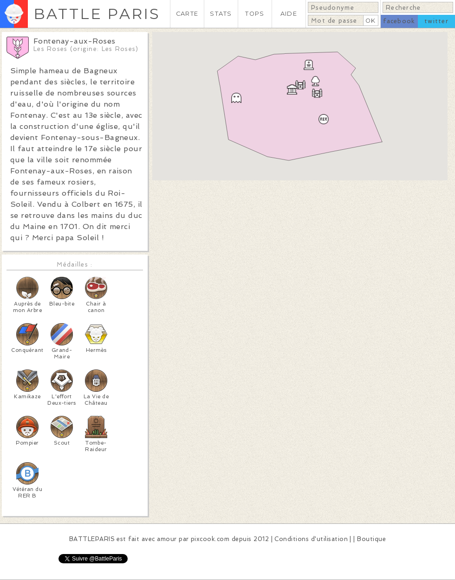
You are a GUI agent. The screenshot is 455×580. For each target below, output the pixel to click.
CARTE (187, 13)
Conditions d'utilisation (311, 538)
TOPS (254, 13)
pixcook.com (210, 538)
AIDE (288, 13)
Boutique (371, 538)
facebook (399, 21)
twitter (436, 21)
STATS (221, 13)
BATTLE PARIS (96, 14)
